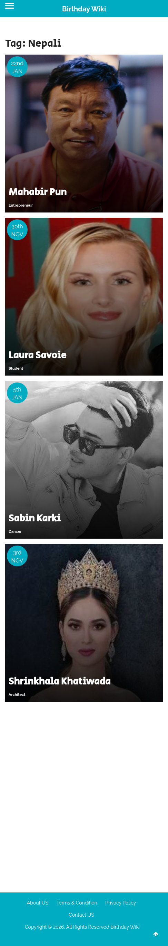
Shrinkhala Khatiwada (59, 681)
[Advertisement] (84, 794)
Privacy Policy (120, 903)
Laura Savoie (37, 355)
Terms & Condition (76, 903)
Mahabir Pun (38, 192)
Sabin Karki (35, 518)
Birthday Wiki (84, 9)
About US (37, 903)
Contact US (81, 915)
